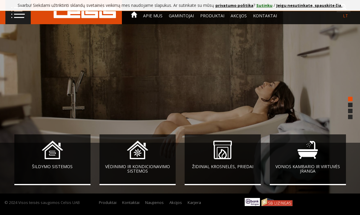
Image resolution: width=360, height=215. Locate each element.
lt (345, 16)
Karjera (194, 202)
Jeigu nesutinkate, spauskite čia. (309, 5)
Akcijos (239, 16)
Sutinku (264, 5)
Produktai (212, 16)
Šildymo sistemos (52, 166)
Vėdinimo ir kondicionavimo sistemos (137, 169)
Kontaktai (265, 16)
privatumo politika (234, 5)
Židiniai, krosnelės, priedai (222, 166)
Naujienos (154, 202)
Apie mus (153, 16)
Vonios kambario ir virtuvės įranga (307, 169)
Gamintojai (181, 16)
